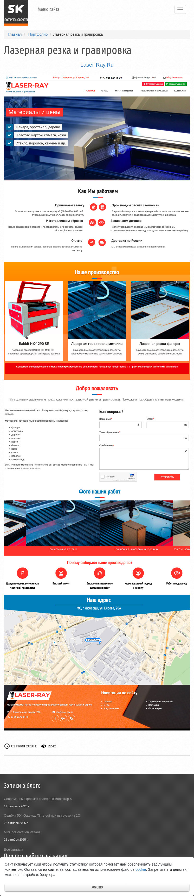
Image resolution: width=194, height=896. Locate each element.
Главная (15, 34)
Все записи (13, 849)
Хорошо (97, 887)
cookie (140, 869)
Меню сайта (48, 9)
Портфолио (38, 34)
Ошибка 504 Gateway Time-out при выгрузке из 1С (42, 815)
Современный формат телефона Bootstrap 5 (38, 799)
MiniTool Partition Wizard (22, 832)
